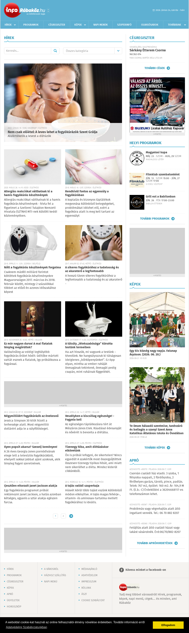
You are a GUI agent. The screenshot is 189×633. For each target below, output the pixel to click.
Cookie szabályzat (93, 600)
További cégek (155, 68)
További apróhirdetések (155, 543)
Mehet (55, 50)
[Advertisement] (63, 392)
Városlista (48, 10)
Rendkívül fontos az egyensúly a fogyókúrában (87, 193)
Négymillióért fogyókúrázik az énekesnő (31, 416)
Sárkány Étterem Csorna (148, 50)
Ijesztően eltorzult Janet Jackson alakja (30, 486)
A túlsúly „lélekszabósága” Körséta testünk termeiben (89, 345)
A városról (51, 569)
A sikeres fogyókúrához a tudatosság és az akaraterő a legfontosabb (92, 269)
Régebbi (71, 516)
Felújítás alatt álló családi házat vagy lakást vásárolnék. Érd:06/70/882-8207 (155, 530)
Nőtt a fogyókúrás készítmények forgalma (32, 267)
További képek (155, 447)
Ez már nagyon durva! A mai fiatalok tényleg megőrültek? (28, 345)
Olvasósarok (149, 25)
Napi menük (100, 25)
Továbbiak (174, 25)
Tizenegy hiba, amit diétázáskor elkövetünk (87, 449)
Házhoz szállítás (55, 575)
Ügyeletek (13, 600)
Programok (31, 25)
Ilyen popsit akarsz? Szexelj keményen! (30, 447)
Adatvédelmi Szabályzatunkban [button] (26, 627)
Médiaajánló (89, 569)
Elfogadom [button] (168, 625)
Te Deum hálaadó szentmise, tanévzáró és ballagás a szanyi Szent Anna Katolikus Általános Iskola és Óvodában (156, 430)
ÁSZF (84, 594)
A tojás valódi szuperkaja (82, 486)
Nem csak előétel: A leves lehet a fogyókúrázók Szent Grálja (52, 132)
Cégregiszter (56, 25)
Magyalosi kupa (156, 152)
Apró (10, 594)
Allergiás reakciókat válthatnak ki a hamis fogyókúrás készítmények (28, 193)
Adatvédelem (89, 575)
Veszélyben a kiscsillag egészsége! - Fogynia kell (89, 418)
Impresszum (88, 582)
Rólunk (86, 588)
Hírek (8, 25)
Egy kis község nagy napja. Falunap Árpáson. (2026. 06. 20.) (153, 353)
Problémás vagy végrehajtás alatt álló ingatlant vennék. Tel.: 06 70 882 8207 (155, 511)
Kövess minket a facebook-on (146, 570)
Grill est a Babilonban (160, 196)
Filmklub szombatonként (163, 174)
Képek (78, 25)
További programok (154, 218)
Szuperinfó (124, 25)
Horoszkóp (14, 607)
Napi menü (50, 582)
